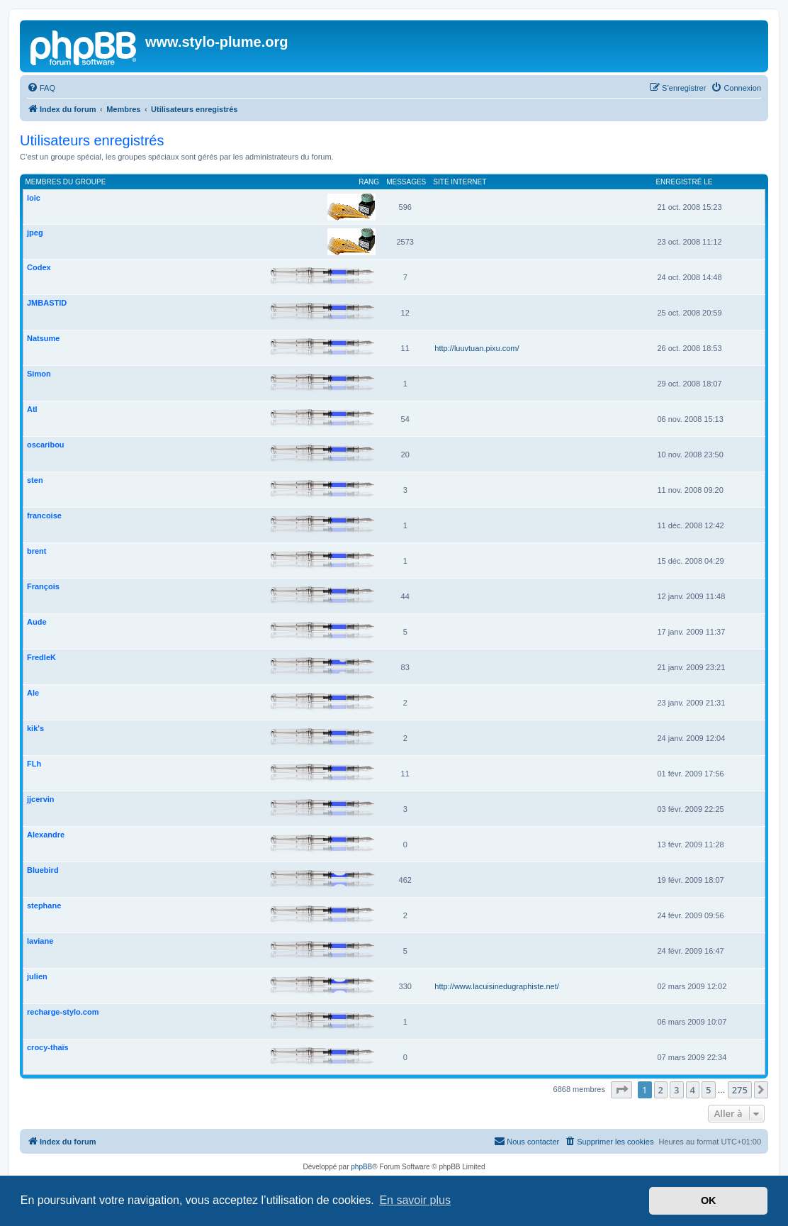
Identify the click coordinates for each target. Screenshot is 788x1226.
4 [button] (692, 1089)
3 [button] (676, 1089)
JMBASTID (47, 303)
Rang (369, 182)
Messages (406, 182)
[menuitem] (41, 87)
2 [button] (660, 1089)
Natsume (43, 338)
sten (35, 480)
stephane (44, 905)
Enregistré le (683, 182)
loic (33, 198)
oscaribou (45, 444)
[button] (621, 1089)
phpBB (361, 1167)
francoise (44, 515)
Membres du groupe (66, 182)
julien (37, 976)
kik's (35, 728)
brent (37, 551)
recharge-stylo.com (62, 1012)
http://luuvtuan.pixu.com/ (476, 348)
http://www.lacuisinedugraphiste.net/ (496, 986)
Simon (39, 373)
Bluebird (43, 870)
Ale (33, 693)
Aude (37, 622)
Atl (32, 409)
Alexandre (45, 834)
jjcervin (41, 799)
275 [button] (740, 1089)
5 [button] (708, 1089)
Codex (39, 267)
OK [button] (708, 1200)
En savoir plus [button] (415, 1200)
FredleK (41, 657)
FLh (34, 763)
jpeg (35, 232)
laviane (40, 941)
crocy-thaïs (48, 1047)
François (43, 586)
